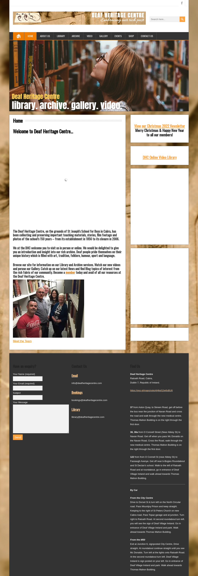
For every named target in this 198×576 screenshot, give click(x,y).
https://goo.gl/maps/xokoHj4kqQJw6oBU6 (151, 390)
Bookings (77, 392)
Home (30, 36)
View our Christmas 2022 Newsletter (159, 126)
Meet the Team (22, 341)
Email (75, 375)
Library (61, 36)
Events (118, 36)
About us (45, 36)
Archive (76, 36)
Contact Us (147, 36)
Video (89, 36)
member (70, 272)
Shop (131, 36)
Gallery (103, 36)
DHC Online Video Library (160, 157)
